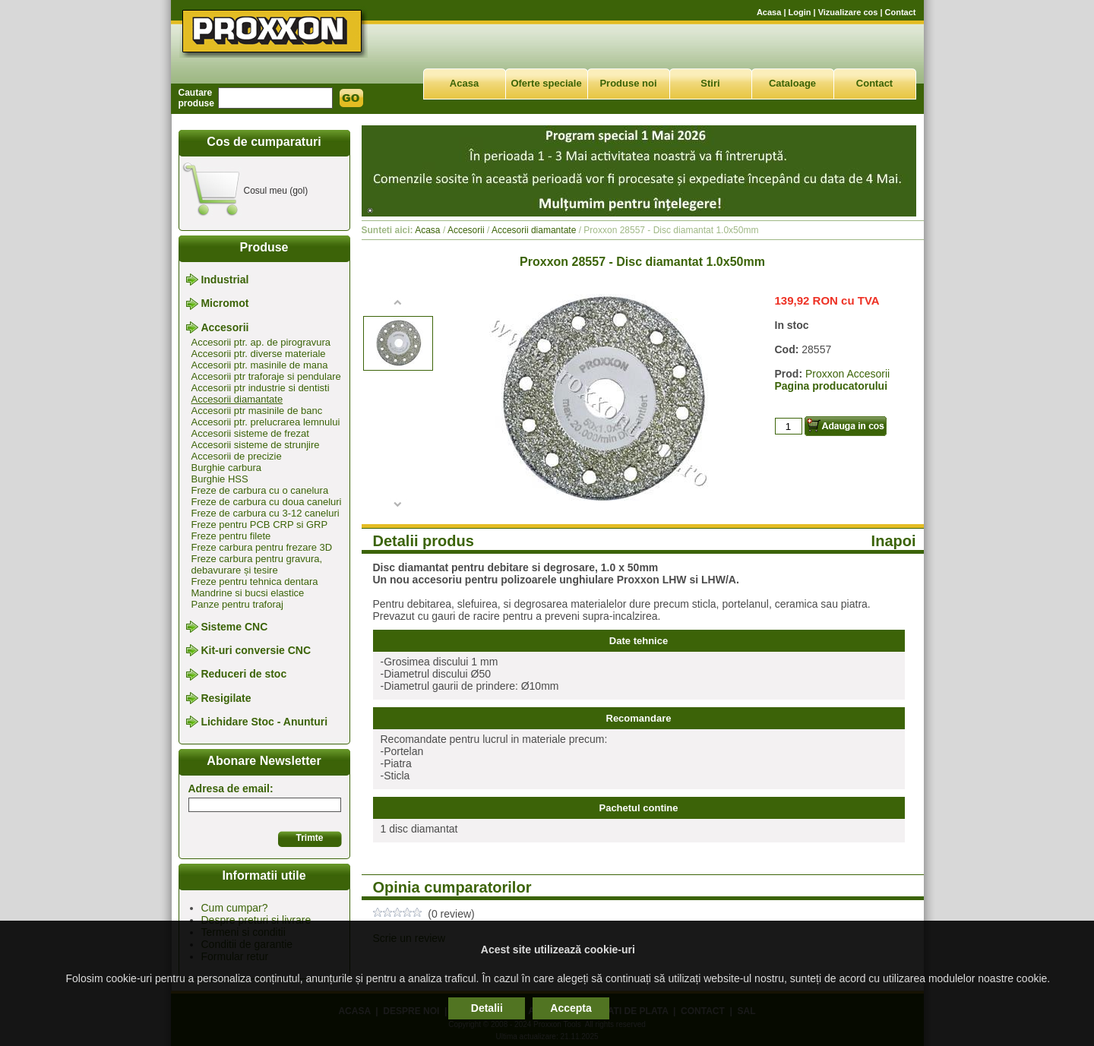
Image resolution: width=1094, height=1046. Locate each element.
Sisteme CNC (234, 627)
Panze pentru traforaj (237, 604)
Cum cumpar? (234, 908)
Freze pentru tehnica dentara (254, 581)
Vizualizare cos (848, 12)
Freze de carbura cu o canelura (260, 490)
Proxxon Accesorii (847, 374)
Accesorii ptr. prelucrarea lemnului (265, 422)
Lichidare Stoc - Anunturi (264, 722)
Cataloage (792, 83)
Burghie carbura (226, 467)
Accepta (570, 1008)
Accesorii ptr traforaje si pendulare (266, 376)
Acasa (769, 12)
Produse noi (627, 83)
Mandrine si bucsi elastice (248, 593)
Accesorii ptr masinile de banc (257, 410)
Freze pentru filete (231, 536)
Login (800, 12)
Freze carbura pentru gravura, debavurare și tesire (257, 564)
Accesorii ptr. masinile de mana (259, 365)
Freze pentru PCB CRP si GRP (259, 524)
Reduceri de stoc (243, 674)
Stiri (709, 83)
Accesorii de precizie (236, 456)
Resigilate (226, 698)
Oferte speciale (546, 83)
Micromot (224, 304)
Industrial (224, 279)
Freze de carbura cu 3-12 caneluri (265, 513)
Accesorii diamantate (237, 399)
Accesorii (224, 327)
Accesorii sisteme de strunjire (255, 444)
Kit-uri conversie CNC (256, 650)
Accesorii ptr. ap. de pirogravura (261, 342)
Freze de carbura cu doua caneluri (266, 501)
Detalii (487, 1008)
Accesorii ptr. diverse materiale (258, 353)
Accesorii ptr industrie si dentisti (260, 387)
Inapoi (893, 540)
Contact (900, 12)
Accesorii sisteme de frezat (250, 433)
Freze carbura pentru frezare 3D (262, 547)
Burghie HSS (219, 479)
